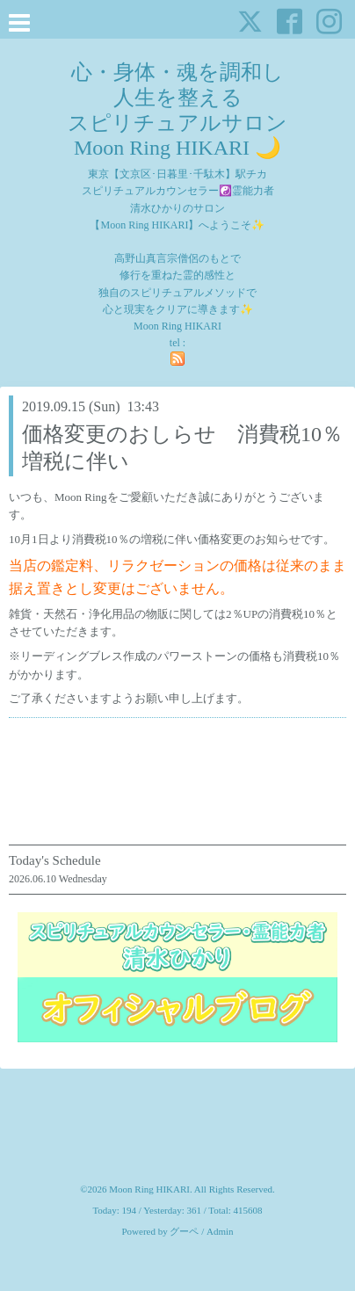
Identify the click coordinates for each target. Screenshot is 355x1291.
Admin (220, 1231)
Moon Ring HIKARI (149, 1189)
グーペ (184, 1231)
